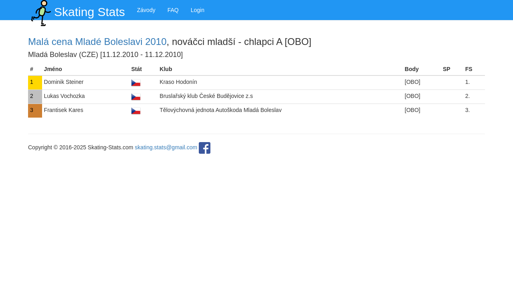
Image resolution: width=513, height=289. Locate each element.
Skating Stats (76, 10)
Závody (146, 10)
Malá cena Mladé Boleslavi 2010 (97, 41)
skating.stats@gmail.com (166, 147)
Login (197, 10)
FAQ (173, 10)
